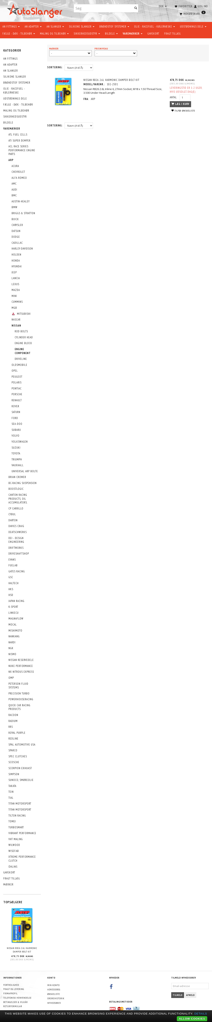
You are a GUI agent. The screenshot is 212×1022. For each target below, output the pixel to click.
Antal (174, 97)
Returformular (12, 1006)
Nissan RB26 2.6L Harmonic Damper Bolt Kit (22, 949)
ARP (93, 99)
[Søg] (135, 8)
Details (200, 1013)
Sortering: (55, 67)
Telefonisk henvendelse (17, 997)
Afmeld (190, 995)
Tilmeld (178, 995)
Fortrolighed (11, 984)
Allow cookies (192, 1018)
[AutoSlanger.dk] (35, 10)
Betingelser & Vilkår (15, 1002)
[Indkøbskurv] (192, 13)
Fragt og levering (13, 989)
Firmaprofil (10, 993)
